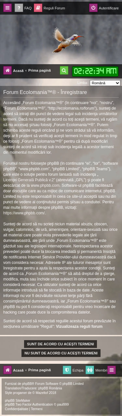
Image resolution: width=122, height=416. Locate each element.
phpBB (27, 384)
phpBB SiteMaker (17, 400)
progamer (20, 393)
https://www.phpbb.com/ (24, 213)
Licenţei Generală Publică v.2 (28, 180)
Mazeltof (42, 393)
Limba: (82, 83)
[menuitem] (23, 8)
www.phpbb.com (45, 185)
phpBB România (50, 388)
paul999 (63, 404)
